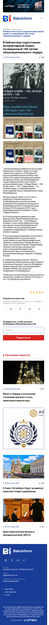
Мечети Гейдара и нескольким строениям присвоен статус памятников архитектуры (19, 397)
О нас (7, 595)
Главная (6, 29)
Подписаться (24, 338)
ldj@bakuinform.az (10, 575)
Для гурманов (10, 592)
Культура (16, 29)
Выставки (9, 589)
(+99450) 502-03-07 (26, 569)
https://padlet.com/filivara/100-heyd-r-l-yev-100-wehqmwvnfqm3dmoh (23, 278)
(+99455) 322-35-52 (10, 569)
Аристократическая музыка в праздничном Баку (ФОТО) (18, 533)
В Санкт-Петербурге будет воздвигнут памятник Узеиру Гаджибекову (23, 490)
